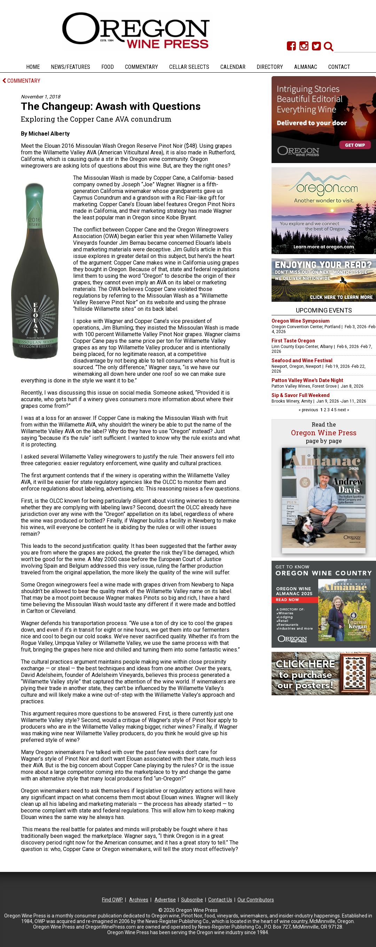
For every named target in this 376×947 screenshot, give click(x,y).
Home (33, 67)
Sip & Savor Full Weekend (301, 395)
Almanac (305, 67)
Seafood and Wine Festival (302, 360)
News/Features (70, 67)
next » (343, 409)
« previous (309, 409)
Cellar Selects (189, 67)
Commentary (141, 67)
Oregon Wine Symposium (301, 321)
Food (107, 67)
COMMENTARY (21, 81)
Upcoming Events (324, 310)
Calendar (232, 67)
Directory (270, 67)
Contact (339, 67)
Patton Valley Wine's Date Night (307, 380)
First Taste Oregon (293, 340)
